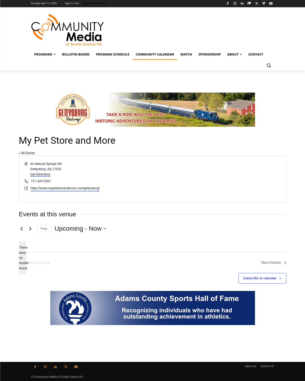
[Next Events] (30, 228)
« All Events (27, 153)
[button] (268, 65)
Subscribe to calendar (259, 278)
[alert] (22, 257)
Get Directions (40, 174)
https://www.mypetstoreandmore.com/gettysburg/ (65, 188)
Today (44, 228)
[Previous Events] (21, 228)
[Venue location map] (219, 179)
